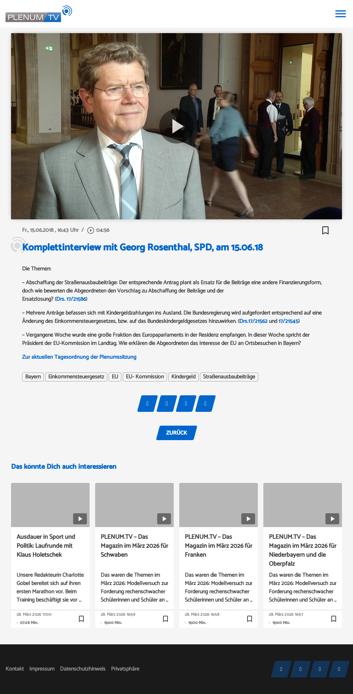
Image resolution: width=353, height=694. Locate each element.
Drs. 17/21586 (71, 299)
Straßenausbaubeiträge (229, 377)
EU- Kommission (145, 377)
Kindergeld (183, 377)
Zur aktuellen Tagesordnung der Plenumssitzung (79, 357)
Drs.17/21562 (253, 321)
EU (115, 377)
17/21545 (288, 321)
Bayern (33, 377)
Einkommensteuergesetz (76, 377)
